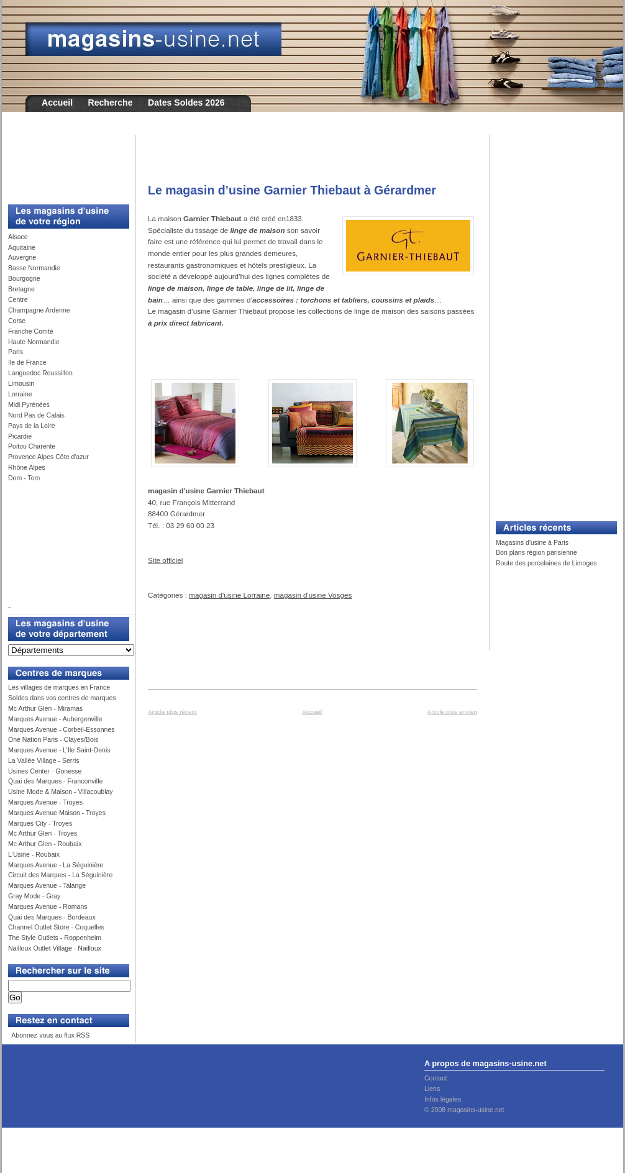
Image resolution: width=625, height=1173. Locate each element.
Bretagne (21, 289)
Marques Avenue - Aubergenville (55, 719)
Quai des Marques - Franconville (55, 781)
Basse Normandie (34, 268)
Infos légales (442, 1099)
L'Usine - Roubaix (34, 854)
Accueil (57, 102)
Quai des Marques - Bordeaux (52, 917)
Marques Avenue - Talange (47, 885)
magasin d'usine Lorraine (229, 595)
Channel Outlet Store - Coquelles (56, 927)
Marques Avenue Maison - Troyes (57, 812)
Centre (18, 299)
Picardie (20, 436)
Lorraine (20, 394)
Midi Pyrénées (29, 404)
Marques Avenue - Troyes (45, 802)
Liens (432, 1088)
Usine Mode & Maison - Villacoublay (60, 791)
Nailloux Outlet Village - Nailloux (54, 948)
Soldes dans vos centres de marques (62, 697)
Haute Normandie (34, 341)
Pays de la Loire (31, 425)
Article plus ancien (452, 711)
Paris (15, 351)
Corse (16, 320)
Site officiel (165, 560)
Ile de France (27, 362)
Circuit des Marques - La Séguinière (60, 875)
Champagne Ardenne (39, 310)
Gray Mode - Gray (34, 896)
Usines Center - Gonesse (44, 771)
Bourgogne (24, 278)
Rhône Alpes (26, 467)
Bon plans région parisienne (536, 552)
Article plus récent (172, 711)
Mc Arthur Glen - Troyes (42, 833)
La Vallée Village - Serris (44, 760)
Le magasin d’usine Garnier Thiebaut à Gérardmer (292, 190)
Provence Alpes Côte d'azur (48, 456)
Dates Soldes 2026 (186, 102)
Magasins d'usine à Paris (532, 542)
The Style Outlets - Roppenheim (54, 937)
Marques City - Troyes (40, 823)
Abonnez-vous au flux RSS (49, 1035)
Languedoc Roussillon (40, 373)
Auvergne (22, 257)
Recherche (110, 102)
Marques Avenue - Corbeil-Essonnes (61, 729)
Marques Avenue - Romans (48, 906)
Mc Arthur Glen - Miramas (45, 708)
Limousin (21, 383)
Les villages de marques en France (59, 687)
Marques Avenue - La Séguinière (55, 865)
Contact (435, 1078)
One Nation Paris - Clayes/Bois (53, 739)
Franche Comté (30, 331)
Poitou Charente (31, 446)
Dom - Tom (24, 478)
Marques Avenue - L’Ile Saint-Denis (59, 750)
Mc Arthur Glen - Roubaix (44, 843)
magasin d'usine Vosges (313, 595)
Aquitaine (21, 247)
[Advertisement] (64, 163)
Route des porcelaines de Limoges (546, 563)
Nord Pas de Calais (36, 415)
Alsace (18, 236)
